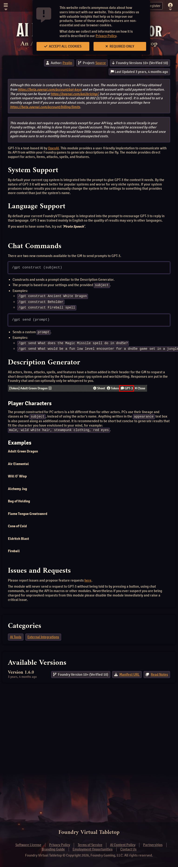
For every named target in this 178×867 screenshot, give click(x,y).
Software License (28, 845)
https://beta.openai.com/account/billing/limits (45, 107)
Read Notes (159, 673)
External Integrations (43, 636)
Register (151, 6)
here (87, 579)
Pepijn (67, 63)
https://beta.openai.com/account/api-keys (49, 89)
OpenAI (53, 148)
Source (100, 63)
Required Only (119, 46)
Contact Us (128, 849)
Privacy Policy (106, 36)
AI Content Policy (122, 845)
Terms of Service (90, 845)
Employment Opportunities (93, 849)
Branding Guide (53, 849)
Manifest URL (129, 673)
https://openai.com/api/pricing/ (74, 94)
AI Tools (15, 636)
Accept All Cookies (62, 46)
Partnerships (153, 845)
